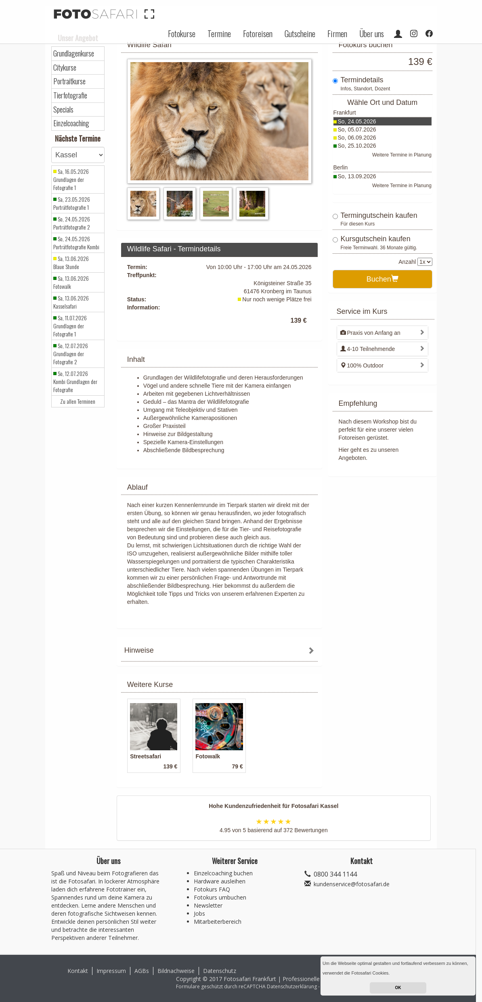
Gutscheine (300, 33)
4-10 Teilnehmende (367, 349)
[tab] (219, 651)
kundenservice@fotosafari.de (352, 884)
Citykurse (64, 68)
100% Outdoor (362, 365)
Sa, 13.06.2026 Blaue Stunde (71, 263)
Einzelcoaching (71, 123)
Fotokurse (181, 33)
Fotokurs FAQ (212, 889)
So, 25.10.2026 (357, 145)
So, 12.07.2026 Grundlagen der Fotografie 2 (70, 354)
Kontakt (77, 971)
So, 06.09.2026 (357, 137)
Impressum (111, 971)
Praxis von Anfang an (370, 333)
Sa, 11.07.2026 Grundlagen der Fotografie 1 (70, 326)
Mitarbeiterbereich (217, 921)
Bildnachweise (176, 971)
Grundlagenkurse (73, 53)
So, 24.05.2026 (357, 121)
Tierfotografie (70, 95)
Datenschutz (219, 971)
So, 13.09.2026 (357, 176)
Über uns (371, 33)
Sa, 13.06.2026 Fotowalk (71, 282)
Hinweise (139, 650)
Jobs (199, 913)
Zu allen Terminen (77, 401)
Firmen (337, 33)
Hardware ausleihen (219, 881)
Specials (63, 109)
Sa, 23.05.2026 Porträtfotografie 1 (71, 203)
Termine (219, 33)
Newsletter (208, 905)
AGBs (141, 971)
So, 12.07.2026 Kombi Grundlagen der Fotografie (75, 381)
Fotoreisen (257, 33)
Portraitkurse (69, 81)
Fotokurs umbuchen (220, 897)
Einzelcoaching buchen (223, 873)
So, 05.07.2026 (357, 129)
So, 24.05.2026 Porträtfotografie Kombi (76, 243)
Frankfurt (344, 112)
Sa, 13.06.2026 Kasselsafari (71, 302)
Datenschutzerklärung (292, 986)
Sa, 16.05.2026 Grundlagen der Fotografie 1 (71, 179)
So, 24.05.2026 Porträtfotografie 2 (71, 223)
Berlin (340, 167)
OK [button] (398, 987)
